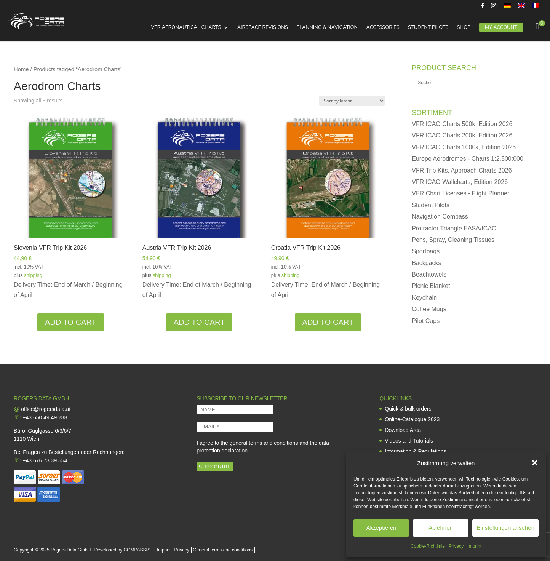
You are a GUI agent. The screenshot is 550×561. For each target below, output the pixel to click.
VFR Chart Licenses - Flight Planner (460, 193)
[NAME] (235, 409)
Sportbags (426, 251)
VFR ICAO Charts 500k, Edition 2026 (462, 124)
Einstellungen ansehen (505, 527)
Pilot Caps (426, 321)
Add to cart (70, 322)
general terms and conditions (264, 443)
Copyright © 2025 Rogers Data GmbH (52, 550)
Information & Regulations (415, 451)
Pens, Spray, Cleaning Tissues (453, 240)
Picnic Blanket (431, 286)
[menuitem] (507, 7)
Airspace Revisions (262, 28)
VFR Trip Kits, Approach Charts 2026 (462, 170)
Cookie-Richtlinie (428, 546)
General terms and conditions (223, 550)
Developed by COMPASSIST (123, 550)
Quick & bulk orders (408, 409)
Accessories (382, 28)
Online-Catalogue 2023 (412, 419)
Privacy (456, 546)
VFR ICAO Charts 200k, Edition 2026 (462, 135)
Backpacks (426, 263)
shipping (33, 275)
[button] (535, 463)
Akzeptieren (381, 527)
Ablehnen (440, 527)
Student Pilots (428, 28)
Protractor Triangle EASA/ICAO (454, 228)
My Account (501, 27)
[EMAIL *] (235, 427)
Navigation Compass (440, 216)
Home (21, 69)
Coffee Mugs (429, 309)
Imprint (474, 546)
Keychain (424, 297)
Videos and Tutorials (409, 441)
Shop (463, 28)
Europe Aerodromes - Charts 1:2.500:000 (467, 158)
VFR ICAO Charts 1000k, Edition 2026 (464, 147)
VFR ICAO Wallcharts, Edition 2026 (460, 182)
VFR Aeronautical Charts (186, 28)
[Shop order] (352, 101)
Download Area (403, 430)
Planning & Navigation (327, 28)
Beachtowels (429, 274)
